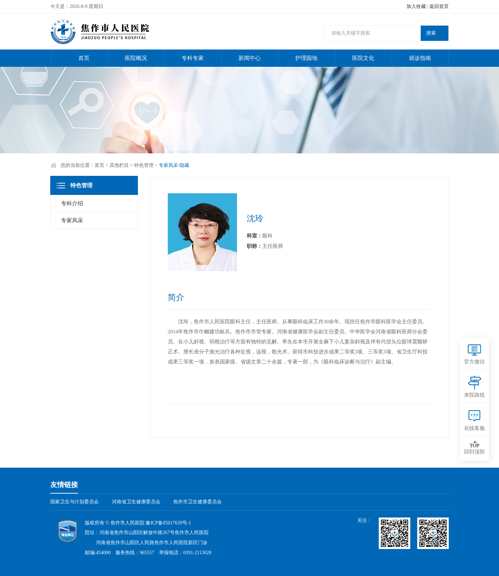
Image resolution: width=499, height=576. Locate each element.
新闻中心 (249, 58)
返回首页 (439, 6)
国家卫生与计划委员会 (74, 501)
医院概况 (136, 58)
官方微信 (474, 361)
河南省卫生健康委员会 (136, 501)
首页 (83, 58)
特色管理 (144, 165)
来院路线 (474, 395)
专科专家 (193, 58)
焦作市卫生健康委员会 (197, 501)
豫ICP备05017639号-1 (168, 522)
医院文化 (363, 58)
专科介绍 (72, 203)
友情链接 (64, 484)
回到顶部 (474, 448)
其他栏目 (119, 165)
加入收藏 (416, 6)
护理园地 (306, 58)
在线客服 (474, 428)
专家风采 (72, 220)
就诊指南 (420, 58)
